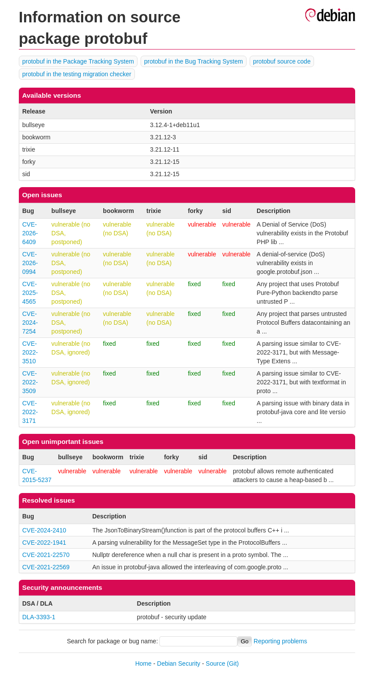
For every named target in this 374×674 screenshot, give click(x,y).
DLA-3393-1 (39, 617)
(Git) (233, 663)
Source (215, 663)
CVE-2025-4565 (30, 292)
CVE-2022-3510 (30, 352)
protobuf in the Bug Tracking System (193, 61)
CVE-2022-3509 (30, 382)
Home (143, 663)
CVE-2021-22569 (46, 567)
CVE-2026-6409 (30, 233)
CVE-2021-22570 (46, 554)
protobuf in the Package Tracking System (78, 61)
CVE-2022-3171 (30, 412)
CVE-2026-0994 (30, 263)
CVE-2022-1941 (44, 542)
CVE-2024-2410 (44, 530)
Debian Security (179, 663)
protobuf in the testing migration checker (76, 74)
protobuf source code (282, 61)
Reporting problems (280, 641)
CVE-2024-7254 (30, 322)
